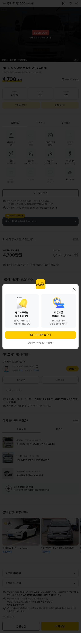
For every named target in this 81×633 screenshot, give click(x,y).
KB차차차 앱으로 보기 (40, 334)
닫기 (74, 289)
